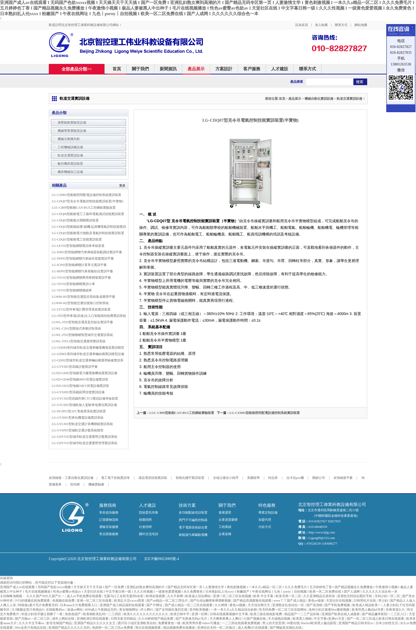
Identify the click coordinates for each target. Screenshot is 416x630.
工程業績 (225, 527)
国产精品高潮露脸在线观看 (252, 600)
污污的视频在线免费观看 (33, 600)
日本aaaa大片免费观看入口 (79, 605)
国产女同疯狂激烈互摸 (171, 609)
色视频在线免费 (63, 600)
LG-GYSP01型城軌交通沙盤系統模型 (77, 430)
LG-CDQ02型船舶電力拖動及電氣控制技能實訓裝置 (88, 233)
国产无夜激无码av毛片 (192, 618)
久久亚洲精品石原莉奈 (319, 596)
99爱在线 (293, 623)
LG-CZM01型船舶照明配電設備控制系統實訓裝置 (86, 195)
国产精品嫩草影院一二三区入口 (384, 614)
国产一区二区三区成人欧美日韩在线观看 (376, 618)
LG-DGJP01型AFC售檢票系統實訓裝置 (79, 411)
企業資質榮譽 (228, 520)
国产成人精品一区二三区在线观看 (189, 605)
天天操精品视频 (279, 618)
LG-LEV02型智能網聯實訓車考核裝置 (78, 246)
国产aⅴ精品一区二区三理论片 (167, 600)
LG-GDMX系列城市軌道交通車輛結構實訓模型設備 (88, 354)
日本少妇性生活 (387, 623)
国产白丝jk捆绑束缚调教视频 (211, 600)
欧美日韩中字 (180, 614)
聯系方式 (341, 25)
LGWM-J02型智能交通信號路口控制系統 (80, 303)
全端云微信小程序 (226, 478)
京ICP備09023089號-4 (161, 559)
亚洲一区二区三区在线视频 (232, 596)
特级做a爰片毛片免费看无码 (38, 605)
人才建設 (279, 69)
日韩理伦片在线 (365, 600)
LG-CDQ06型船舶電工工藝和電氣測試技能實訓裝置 (88, 214)
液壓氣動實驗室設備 (72, 122)
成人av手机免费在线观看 (84, 596)
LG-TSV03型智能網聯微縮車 (72, 290)
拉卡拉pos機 (295, 478)
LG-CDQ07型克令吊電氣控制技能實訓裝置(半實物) (87, 201)
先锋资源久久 (396, 609)
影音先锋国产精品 (59, 623)
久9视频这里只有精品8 (28, 609)
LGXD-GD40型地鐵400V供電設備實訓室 (80, 379)
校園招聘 (145, 520)
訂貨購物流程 (108, 520)
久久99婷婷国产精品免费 (156, 618)
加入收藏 (321, 25)
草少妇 (383, 600)
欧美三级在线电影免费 (266, 614)
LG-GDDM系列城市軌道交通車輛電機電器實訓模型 (88, 347)
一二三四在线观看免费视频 (241, 623)
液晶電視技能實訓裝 (152, 478)
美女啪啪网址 (129, 609)
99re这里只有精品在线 (31, 627)
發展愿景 (225, 512)
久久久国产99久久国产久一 (45, 596)
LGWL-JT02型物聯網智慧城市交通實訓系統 (82, 335)
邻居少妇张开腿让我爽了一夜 (42, 614)
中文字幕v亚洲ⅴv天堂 (329, 618)
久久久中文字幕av (32, 623)
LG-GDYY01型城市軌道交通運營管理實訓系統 (84, 443)
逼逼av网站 (75, 609)
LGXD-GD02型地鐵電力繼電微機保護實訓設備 (84, 373)
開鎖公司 (318, 478)
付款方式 (264, 527)
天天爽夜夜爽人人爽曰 (226, 618)
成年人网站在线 (63, 618)
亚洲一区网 (200, 614)
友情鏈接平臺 (343, 478)
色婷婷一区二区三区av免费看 (113, 627)
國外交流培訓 (148, 534)
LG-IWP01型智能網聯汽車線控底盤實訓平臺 (83, 258)
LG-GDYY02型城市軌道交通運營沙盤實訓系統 (84, 437)
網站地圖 (360, 25)
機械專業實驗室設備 (72, 131)
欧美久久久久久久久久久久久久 (146, 614)
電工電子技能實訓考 (115, 478)
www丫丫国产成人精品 (290, 600)
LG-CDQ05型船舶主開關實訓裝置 (75, 220)
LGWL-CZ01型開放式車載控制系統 (76, 328)
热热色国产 (73, 614)
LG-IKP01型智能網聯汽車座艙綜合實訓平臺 (82, 271)
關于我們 (140, 69)
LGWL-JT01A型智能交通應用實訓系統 (79, 341)
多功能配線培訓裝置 (193, 512)
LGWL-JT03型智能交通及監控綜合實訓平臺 (82, 322)
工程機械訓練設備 (70, 147)
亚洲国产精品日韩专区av (356, 623)
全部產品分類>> (80, 69)
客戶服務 (251, 69)
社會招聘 (145, 527)
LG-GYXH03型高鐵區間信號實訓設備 (78, 392)
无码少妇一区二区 (388, 596)
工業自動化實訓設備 (79, 478)
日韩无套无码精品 (124, 618)
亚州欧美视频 (199, 609)
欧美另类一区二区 (289, 596)
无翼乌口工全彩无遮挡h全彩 (124, 596)
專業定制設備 (268, 512)
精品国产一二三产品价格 (302, 614)
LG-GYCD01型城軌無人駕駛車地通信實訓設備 (84, 405)
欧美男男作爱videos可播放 (201, 623)
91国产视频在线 (255, 618)
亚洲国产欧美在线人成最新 (341, 614)
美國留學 (253, 478)
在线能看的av (56, 609)
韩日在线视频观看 (148, 627)
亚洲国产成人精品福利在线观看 (122, 605)
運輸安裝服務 (108, 527)
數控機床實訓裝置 (70, 163)
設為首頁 (301, 25)
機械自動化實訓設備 (319, 98)
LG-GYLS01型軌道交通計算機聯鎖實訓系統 (82, 424)
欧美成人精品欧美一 (367, 605)
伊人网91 (147, 609)
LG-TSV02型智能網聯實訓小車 (73, 284)
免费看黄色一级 (169, 623)
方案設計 (223, 69)
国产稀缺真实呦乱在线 (286, 627)
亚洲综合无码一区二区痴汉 (216, 627)
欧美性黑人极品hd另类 (368, 609)
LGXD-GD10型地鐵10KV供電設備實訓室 (80, 386)
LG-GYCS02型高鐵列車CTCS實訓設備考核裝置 (85, 398)
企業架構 (225, 534)
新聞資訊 (168, 69)
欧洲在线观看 (156, 596)
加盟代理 (264, 520)
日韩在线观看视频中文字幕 (229, 614)
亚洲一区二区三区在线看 (94, 600)
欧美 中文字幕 (263, 596)
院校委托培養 (148, 512)
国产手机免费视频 (337, 605)
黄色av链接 (316, 600)
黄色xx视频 (237, 605)
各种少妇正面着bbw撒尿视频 (329, 609)
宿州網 (75, 484)
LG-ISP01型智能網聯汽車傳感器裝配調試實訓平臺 (87, 252)
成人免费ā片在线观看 (253, 627)
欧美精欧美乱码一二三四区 (102, 614)
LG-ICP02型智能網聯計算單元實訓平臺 (79, 265)
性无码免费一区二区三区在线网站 (283, 609)
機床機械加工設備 (70, 172)
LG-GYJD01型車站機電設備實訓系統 (77, 417)
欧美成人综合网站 (198, 596)
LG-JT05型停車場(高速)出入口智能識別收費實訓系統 (89, 316)
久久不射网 (175, 596)
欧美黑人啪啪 (303, 618)
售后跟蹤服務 (108, 534)
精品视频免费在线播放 (179, 627)
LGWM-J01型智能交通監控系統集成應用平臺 (83, 297)
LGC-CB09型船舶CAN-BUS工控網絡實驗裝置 (84, 207)
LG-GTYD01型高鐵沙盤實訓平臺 (75, 367)
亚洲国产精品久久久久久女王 (95, 623)
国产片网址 (154, 605)
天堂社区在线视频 (339, 600)
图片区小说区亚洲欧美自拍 (137, 623)
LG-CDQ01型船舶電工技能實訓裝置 (77, 239)
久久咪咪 (221, 605)
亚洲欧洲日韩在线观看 (93, 618)
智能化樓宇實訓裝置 (190, 478)
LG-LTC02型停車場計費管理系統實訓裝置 (81, 309)
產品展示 (196, 69)
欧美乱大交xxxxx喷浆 (129, 600)
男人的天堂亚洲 (273, 623)
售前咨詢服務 (108, 512)
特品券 (273, 478)
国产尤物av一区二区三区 (32, 618)
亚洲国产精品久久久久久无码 (69, 627)
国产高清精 (314, 605)
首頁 (116, 69)
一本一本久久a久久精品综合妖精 (234, 609)
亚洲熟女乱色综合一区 (288, 605)
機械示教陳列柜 (69, 139)
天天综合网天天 (259, 605)
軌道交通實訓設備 (349, 98)
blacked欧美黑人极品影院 (319, 623)
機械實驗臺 (96, 484)
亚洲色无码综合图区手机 (355, 596)
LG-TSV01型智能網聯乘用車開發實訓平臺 (81, 277)
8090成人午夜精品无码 (101, 609)
